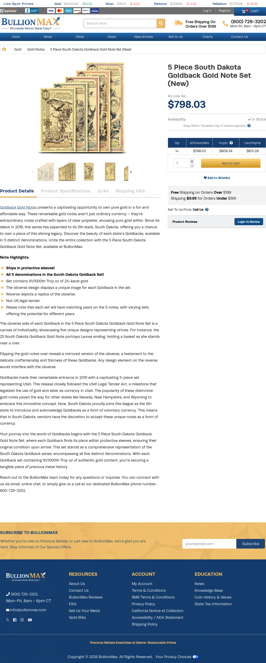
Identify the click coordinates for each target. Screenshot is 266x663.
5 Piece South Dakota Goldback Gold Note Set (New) (90, 49)
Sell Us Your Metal (84, 611)
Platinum (160, 4)
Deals (112, 37)
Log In (207, 10)
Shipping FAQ (130, 190)
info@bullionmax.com (28, 610)
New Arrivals (143, 37)
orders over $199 (201, 26)
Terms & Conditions (149, 590)
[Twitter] (7, 620)
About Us (77, 584)
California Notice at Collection (158, 611)
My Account (142, 584)
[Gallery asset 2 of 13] (67, 172)
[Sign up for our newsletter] (209, 544)
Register (224, 10)
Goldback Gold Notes (18, 207)
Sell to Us (175, 37)
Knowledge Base (209, 590)
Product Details (17, 190)
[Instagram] (22, 620)
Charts (208, 37)
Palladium (220, 4)
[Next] (131, 172)
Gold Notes (36, 49)
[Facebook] (14, 620)
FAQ (72, 604)
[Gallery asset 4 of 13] (110, 172)
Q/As (103, 190)
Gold (57, 4)
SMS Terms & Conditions (153, 597)
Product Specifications (65, 190)
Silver (110, 4)
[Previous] (33, 172)
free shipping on (200, 22)
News (199, 584)
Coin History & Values (213, 597)
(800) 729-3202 (22, 594)
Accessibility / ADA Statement (157, 617)
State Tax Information (213, 604)
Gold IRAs (77, 617)
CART (252, 10)
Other (80, 37)
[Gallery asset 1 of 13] (82, 108)
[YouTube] (30, 620)
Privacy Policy (143, 604)
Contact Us (239, 37)
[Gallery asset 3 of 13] (88, 172)
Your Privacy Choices (177, 657)
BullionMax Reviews (86, 597)
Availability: (177, 119)
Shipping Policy (145, 624)
